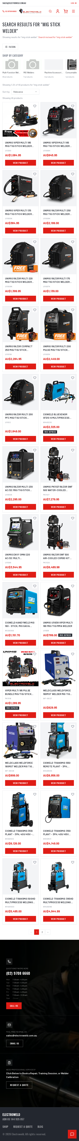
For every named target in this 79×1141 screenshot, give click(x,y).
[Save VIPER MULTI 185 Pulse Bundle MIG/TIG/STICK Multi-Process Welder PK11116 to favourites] (34, 654)
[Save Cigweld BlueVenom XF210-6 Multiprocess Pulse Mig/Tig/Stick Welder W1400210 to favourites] (72, 377)
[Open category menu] (73, 11)
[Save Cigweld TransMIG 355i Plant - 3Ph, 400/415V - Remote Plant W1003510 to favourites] (34, 794)
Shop (5, 1127)
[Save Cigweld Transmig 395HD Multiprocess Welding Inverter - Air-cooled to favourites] (72, 862)
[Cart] (65, 11)
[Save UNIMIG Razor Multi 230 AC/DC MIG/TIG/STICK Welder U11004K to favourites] (34, 450)
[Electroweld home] (30, 11)
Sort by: (6, 91)
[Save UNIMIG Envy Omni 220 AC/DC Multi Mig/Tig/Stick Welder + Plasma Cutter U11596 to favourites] (34, 518)
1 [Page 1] (36, 932)
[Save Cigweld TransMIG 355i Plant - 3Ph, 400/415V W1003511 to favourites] (72, 794)
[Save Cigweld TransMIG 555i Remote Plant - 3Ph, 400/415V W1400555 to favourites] (72, 726)
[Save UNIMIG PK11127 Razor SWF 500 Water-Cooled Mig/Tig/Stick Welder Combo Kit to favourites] (72, 450)
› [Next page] (47, 932)
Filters (10, 46)
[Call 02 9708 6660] (9, 11)
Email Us (14, 1043)
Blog (40, 1127)
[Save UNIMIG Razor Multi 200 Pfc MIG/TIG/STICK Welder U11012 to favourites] (34, 377)
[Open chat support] (72, 1134)
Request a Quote (19, 1085)
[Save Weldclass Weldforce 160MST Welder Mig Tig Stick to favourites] (72, 654)
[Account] (57, 11)
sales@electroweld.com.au (14, 3)
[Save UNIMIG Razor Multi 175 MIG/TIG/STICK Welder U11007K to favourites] (72, 241)
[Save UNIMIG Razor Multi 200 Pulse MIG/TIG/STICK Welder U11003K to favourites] (72, 309)
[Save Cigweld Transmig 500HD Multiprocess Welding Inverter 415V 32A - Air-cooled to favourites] (34, 862)
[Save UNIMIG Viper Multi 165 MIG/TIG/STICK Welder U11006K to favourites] (72, 106)
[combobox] (25, 91)
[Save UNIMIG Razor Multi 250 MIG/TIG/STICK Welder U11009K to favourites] (72, 174)
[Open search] (50, 11)
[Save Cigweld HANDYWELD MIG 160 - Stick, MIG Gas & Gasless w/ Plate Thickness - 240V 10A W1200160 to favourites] (34, 585)
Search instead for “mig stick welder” (55, 37)
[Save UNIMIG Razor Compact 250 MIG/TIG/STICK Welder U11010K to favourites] (34, 309)
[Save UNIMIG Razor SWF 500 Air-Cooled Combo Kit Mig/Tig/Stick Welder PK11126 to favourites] (72, 518)
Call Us (14, 1005)
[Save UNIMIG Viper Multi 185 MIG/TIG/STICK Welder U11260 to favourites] (34, 106)
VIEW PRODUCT (20, 162)
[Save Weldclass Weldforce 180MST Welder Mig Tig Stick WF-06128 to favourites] (34, 726)
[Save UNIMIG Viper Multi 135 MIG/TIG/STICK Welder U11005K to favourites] (34, 174)
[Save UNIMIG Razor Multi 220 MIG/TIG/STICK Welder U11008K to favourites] (34, 241)
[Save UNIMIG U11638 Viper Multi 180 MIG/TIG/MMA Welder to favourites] (72, 585)
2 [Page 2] (42, 932)
